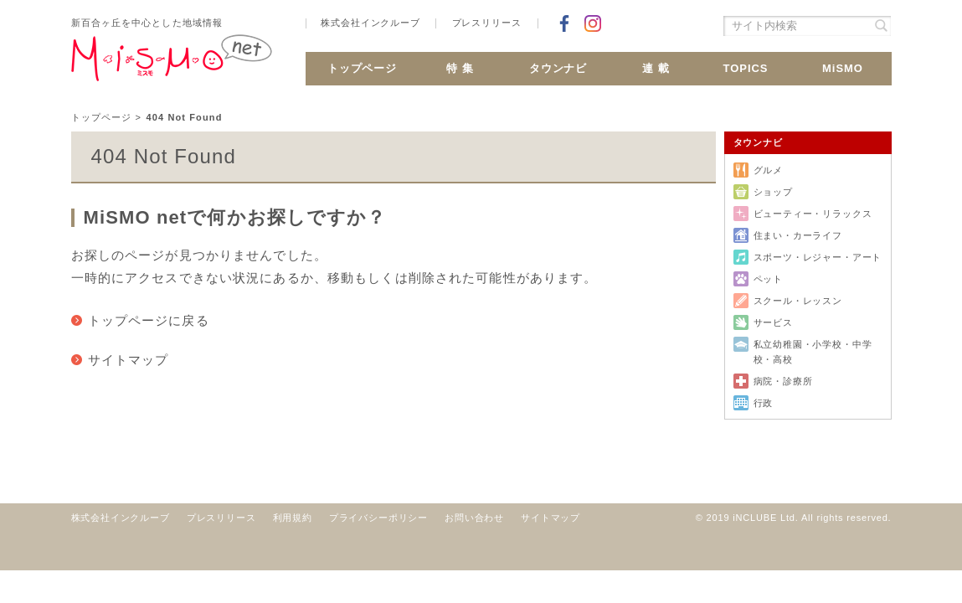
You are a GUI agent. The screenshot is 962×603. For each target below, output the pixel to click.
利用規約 (292, 518)
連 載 (656, 68)
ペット (768, 279)
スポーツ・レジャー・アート (818, 257)
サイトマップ (128, 360)
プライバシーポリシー (378, 518)
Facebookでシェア (564, 23)
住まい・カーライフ (798, 235)
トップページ (362, 68)
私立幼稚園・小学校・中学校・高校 (813, 351)
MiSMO (842, 68)
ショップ (773, 192)
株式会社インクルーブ (370, 23)
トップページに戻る (148, 320)
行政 (764, 403)
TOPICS (745, 68)
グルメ (768, 170)
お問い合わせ (474, 518)
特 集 (460, 68)
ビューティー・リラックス (813, 214)
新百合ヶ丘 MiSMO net (171, 64)
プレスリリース (487, 23)
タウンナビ (558, 68)
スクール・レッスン (798, 301)
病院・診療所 (783, 381)
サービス (773, 322)
